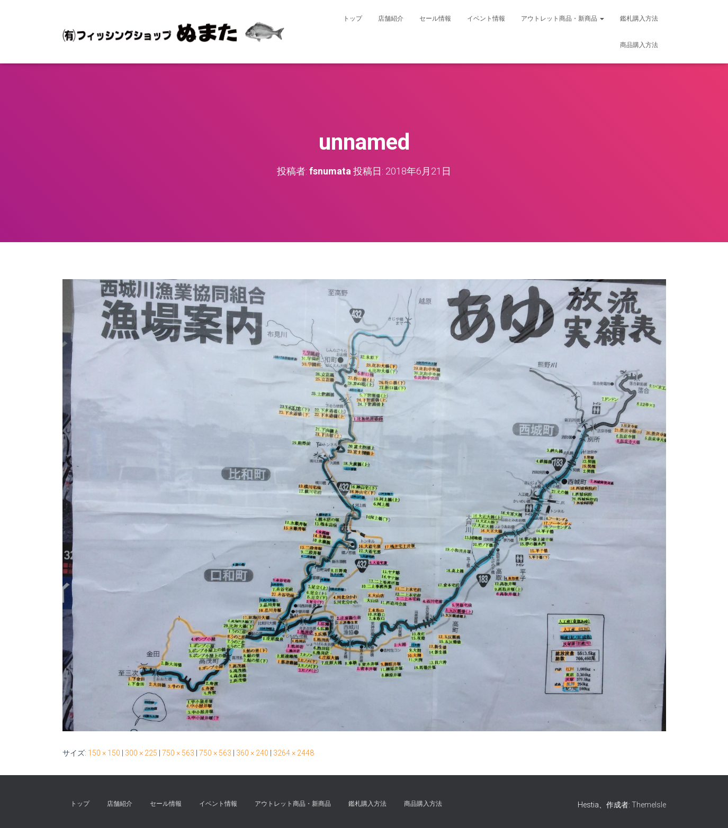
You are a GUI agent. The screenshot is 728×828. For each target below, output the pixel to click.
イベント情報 (486, 18)
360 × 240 (252, 753)
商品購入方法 (639, 45)
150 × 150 (104, 753)
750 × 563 (178, 753)
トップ (352, 18)
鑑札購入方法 (639, 18)
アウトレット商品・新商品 (562, 18)
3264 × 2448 (293, 753)
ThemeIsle (649, 805)
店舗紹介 (390, 18)
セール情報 (435, 18)
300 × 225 (141, 753)
